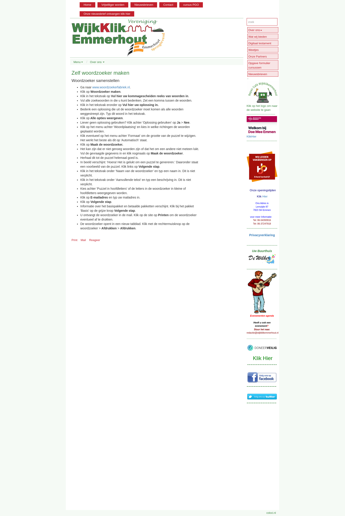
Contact (168, 4)
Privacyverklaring (262, 235)
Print (74, 240)
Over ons (255, 30)
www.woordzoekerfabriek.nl (111, 87)
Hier (265, 196)
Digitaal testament (259, 43)
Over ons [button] (97, 62)
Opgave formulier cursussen (259, 65)
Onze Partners (257, 56)
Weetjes (253, 50)
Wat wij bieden (257, 36)
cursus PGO (191, 4)
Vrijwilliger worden (112, 4)
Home (87, 4)
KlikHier (252, 136)
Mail (83, 240)
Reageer (94, 240)
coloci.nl (271, 512)
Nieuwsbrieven (143, 4)
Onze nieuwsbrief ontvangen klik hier (107, 13)
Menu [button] (78, 62)
